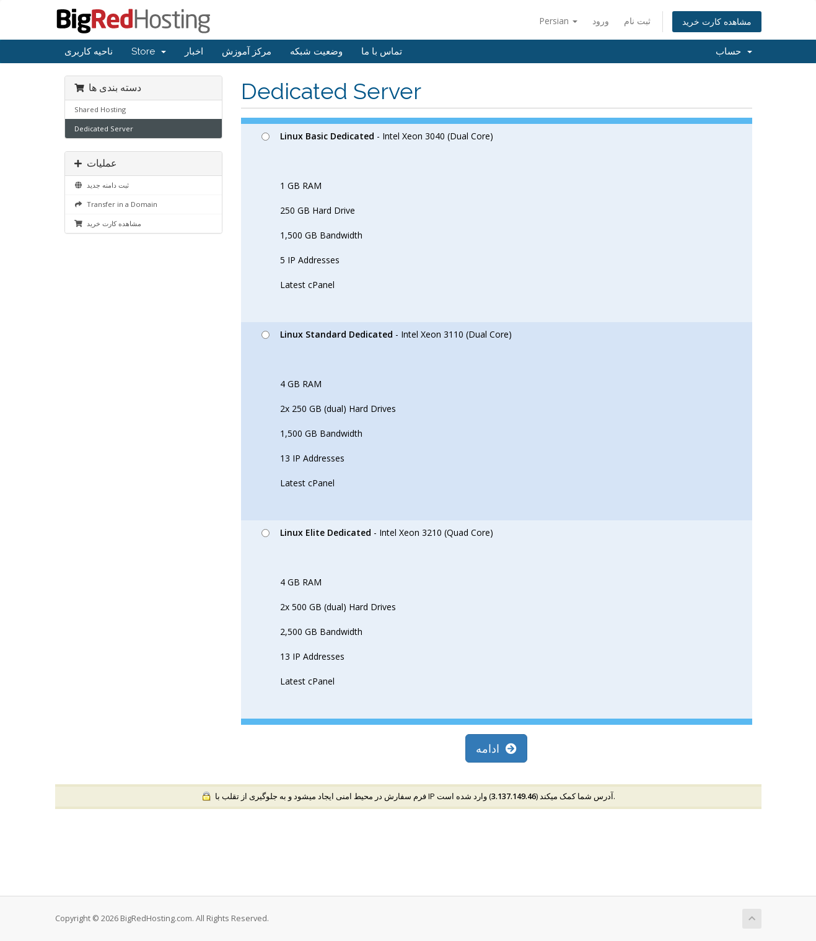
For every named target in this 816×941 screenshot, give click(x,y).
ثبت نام (637, 21)
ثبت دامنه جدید (101, 185)
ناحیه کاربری (88, 51)
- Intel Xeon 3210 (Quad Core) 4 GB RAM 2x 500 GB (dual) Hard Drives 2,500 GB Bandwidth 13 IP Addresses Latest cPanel (377, 607)
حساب (734, 51)
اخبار (194, 51)
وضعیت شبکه (316, 51)
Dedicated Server (103, 128)
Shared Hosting (100, 109)
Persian (558, 21)
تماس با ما (381, 51)
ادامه (496, 748)
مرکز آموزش (246, 51)
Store (148, 51)
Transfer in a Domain (115, 204)
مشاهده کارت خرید (717, 21)
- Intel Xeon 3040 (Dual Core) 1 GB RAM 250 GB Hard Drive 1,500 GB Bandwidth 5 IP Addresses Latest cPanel (377, 210)
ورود (600, 21)
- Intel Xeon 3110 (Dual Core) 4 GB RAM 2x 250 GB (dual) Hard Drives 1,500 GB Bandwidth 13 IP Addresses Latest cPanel (386, 408)
